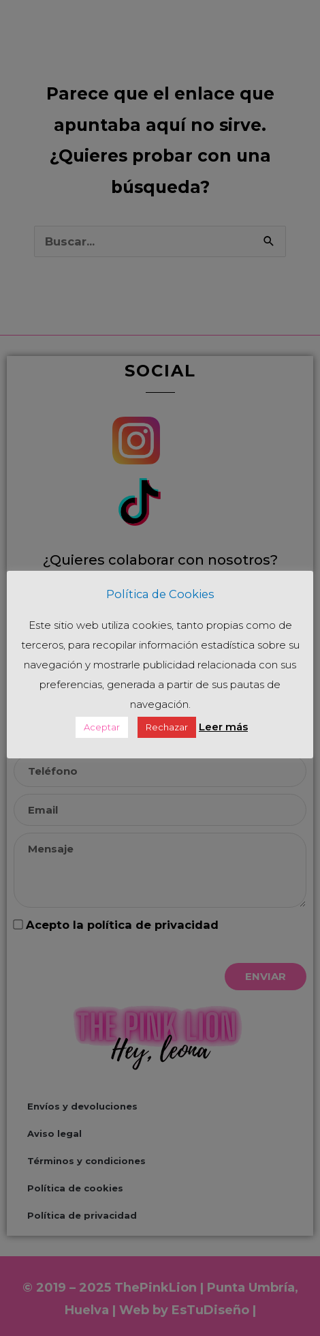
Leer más (223, 726)
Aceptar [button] (102, 727)
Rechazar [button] (167, 727)
